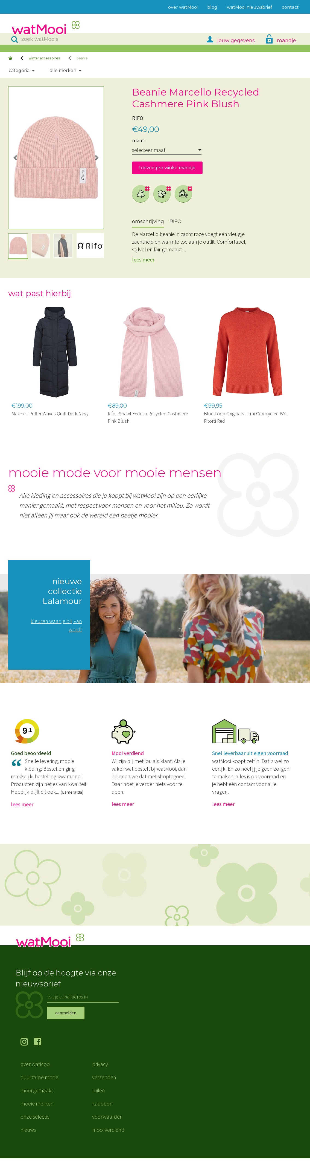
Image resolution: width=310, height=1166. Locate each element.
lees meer (143, 259)
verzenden (104, 1084)
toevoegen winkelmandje (167, 167)
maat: (138, 140)
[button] (15, 157)
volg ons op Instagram (27, 1050)
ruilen (98, 1098)
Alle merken (63, 70)
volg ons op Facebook (41, 1050)
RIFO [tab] (175, 221)
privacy (100, 1071)
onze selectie (35, 1124)
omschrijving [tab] (148, 221)
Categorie (19, 70)
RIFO (137, 117)
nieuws (28, 1137)
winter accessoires (44, 58)
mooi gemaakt (37, 1098)
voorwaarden (107, 1124)
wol (162, 194)
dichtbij (183, 194)
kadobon (102, 1111)
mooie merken (37, 1111)
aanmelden (65, 1020)
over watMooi (36, 1071)
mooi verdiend (108, 1137)
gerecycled (141, 194)
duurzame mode (39, 1084)
